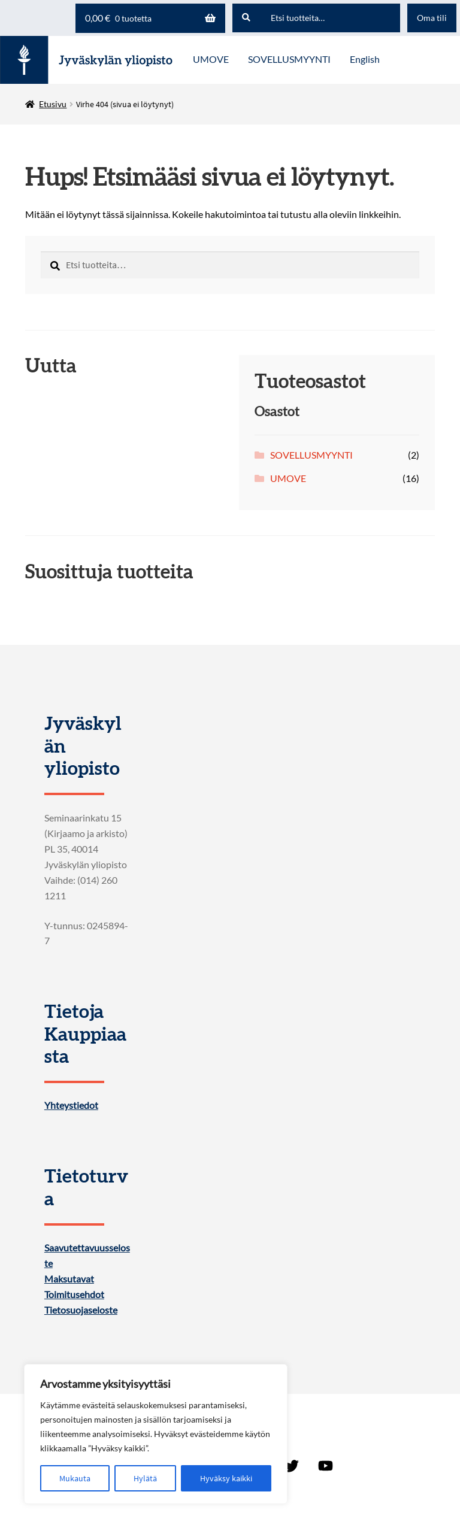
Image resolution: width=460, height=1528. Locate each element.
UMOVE (288, 478)
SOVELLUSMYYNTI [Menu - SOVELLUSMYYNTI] (289, 59)
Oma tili (432, 18)
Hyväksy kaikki (226, 1478)
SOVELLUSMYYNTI (311, 454)
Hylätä (145, 1478)
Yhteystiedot (71, 1105)
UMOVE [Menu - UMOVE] (211, 59)
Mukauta (74, 1478)
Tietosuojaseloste (80, 1310)
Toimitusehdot (74, 1294)
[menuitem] (364, 59)
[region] (156, 1434)
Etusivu (52, 104)
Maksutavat (69, 1279)
